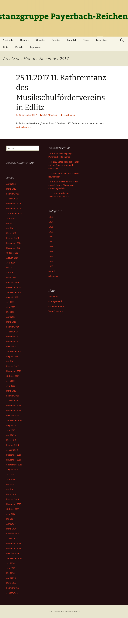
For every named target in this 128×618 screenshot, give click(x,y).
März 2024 (11, 277)
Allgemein (53, 276)
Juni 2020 (10, 385)
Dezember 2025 (13, 203)
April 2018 (11, 489)
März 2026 (11, 188)
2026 (50, 266)
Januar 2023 (12, 331)
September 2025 (14, 213)
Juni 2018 (10, 479)
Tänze (86, 40)
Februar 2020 (12, 395)
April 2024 (11, 272)
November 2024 (13, 247)
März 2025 (11, 233)
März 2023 (11, 321)
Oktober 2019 (12, 415)
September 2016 (14, 558)
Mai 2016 (10, 573)
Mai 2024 (10, 267)
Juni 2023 (10, 307)
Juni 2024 (10, 262)
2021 (50, 241)
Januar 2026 (12, 198)
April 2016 (11, 578)
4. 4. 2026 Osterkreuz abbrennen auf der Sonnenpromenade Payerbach (63, 165)
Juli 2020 (10, 380)
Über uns (24, 40)
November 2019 (13, 410)
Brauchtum (101, 40)
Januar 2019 (12, 449)
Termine (56, 40)
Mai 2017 (10, 518)
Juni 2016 (10, 568)
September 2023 (14, 292)
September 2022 (14, 351)
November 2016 (13, 548)
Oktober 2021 (12, 376)
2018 (50, 226)
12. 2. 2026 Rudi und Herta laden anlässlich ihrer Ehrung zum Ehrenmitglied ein (63, 185)
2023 (50, 251)
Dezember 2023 (13, 287)
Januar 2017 (12, 538)
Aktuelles (40, 40)
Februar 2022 (12, 366)
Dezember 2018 (13, 454)
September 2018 (14, 464)
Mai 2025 (10, 223)
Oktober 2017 (12, 509)
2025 (50, 261)
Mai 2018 (10, 484)
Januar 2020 (12, 400)
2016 (50, 216)
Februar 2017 (12, 533)
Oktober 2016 (12, 553)
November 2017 (13, 504)
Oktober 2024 (12, 252)
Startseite (8, 40)
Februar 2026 (12, 193)
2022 (50, 246)
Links (5, 47)
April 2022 (11, 361)
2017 (44, 114)
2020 (50, 236)
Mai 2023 (10, 312)
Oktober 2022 (12, 346)
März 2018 (11, 494)
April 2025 (11, 228)
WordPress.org (55, 311)
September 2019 (14, 420)
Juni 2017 (10, 513)
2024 (50, 256)
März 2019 (11, 440)
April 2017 (11, 523)
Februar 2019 (12, 445)
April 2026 (11, 183)
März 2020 (11, 390)
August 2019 (12, 425)
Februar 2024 (12, 282)
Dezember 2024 (13, 243)
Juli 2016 (10, 563)
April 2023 (11, 316)
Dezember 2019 (13, 405)
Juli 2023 (10, 302)
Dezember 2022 (13, 336)
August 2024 (12, 257)
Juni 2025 (10, 218)
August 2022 (12, 356)
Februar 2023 (12, 326)
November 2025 (13, 208)
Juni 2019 (10, 430)
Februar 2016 (12, 587)
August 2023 (12, 297)
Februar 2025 (12, 238)
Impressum (35, 47)
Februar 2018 (12, 499)
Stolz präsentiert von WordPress (64, 611)
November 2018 (13, 459)
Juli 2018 (10, 474)
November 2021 (13, 371)
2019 (50, 231)
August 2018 (12, 469)
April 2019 (11, 435)
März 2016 (11, 582)
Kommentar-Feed (56, 306)
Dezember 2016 (13, 543)
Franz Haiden (69, 114)
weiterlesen (24, 127)
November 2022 (13, 341)
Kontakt (19, 47)
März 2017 (11, 528)
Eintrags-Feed (55, 301)
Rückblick (71, 40)
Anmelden (53, 296)
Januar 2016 (12, 592)
